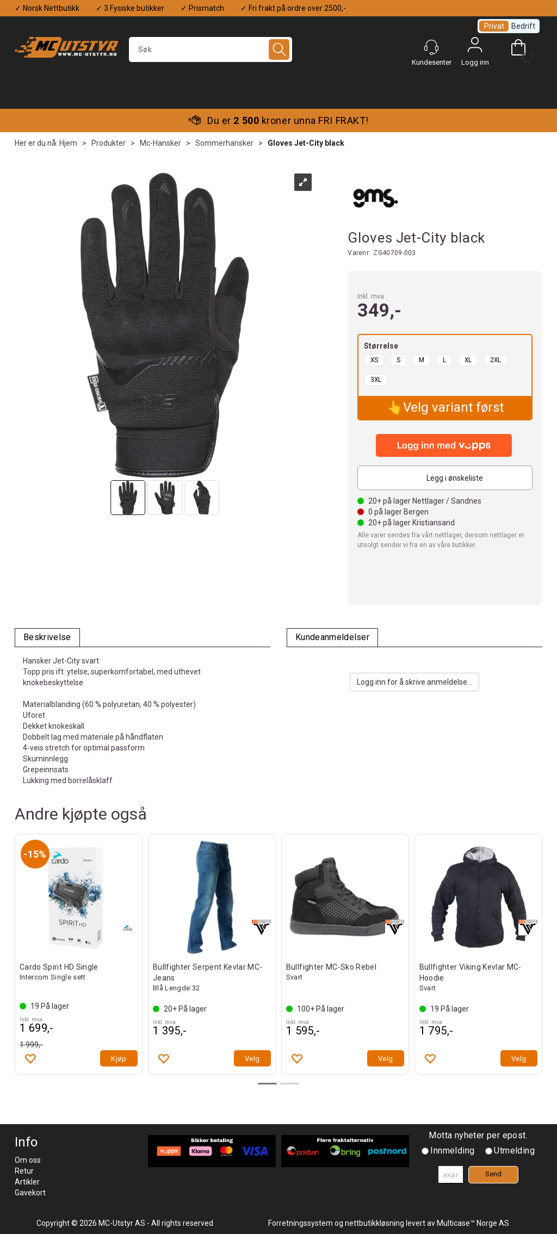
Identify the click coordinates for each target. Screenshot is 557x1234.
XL (468, 360)
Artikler (27, 1181)
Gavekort (30, 1192)
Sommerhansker (224, 143)
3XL (375, 379)
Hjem (68, 143)
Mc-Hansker (160, 143)
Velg (252, 1059)
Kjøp (119, 1059)
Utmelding (514, 1150)
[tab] (47, 637)
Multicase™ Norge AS (473, 1223)
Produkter (108, 143)
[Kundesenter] (431, 47)
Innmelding (452, 1150)
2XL (495, 360)
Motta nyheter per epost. (478, 1135)
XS (374, 360)
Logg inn (475, 47)
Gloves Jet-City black (306, 143)
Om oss (28, 1160)
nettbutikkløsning (374, 1223)
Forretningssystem (300, 1223)
